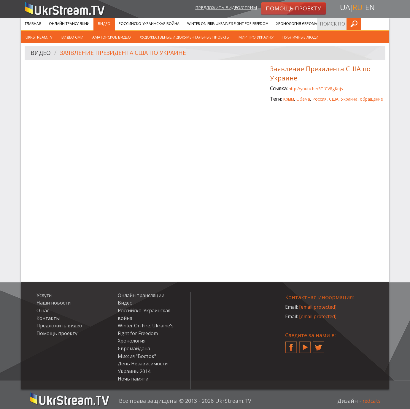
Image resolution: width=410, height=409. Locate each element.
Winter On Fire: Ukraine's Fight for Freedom (227, 23)
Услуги (344, 23)
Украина (349, 99)
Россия (319, 99)
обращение (371, 99)
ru (357, 7)
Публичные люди (300, 37)
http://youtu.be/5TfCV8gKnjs (316, 88)
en (370, 7)
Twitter (319, 345)
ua (344, 7)
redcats (371, 400)
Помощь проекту (56, 333)
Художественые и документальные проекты (185, 37)
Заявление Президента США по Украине (125, 53)
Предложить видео (59, 325)
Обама (303, 99)
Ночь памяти (133, 378)
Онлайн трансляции (69, 23)
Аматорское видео (111, 37)
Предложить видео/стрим (225, 8)
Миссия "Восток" (137, 356)
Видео (104, 23)
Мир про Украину (256, 37)
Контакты (48, 318)
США (334, 99)
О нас (42, 310)
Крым (288, 99)
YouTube (305, 345)
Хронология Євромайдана (303, 23)
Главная (33, 23)
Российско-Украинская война (149, 23)
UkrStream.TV (39, 37)
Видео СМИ (72, 37)
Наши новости (53, 302)
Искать (382, 24)
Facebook (291, 345)
